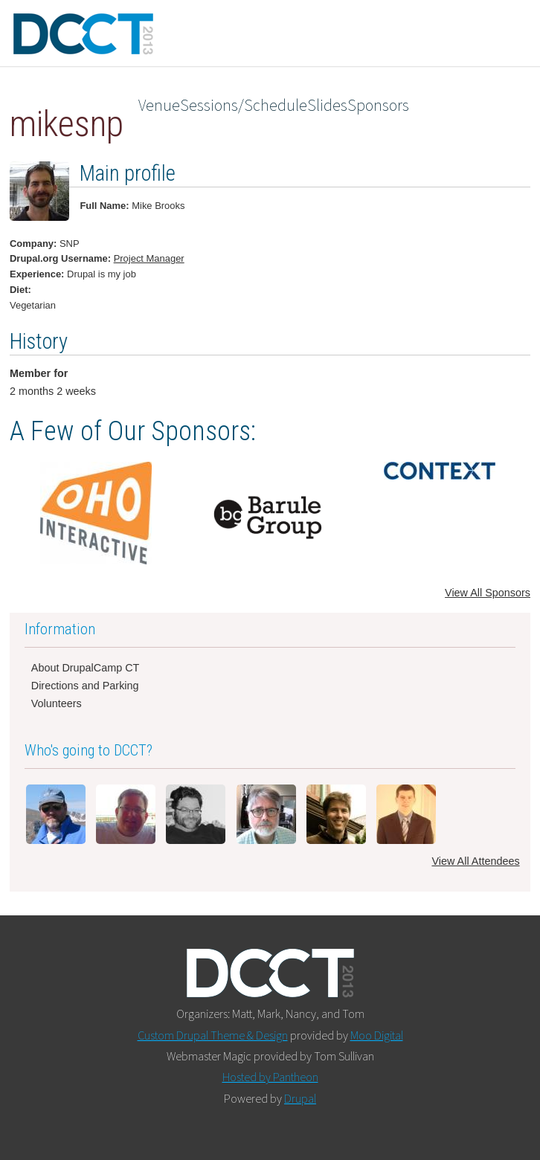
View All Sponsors (487, 593)
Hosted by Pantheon (270, 1076)
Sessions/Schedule (243, 105)
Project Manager (149, 258)
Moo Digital (376, 1035)
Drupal (300, 1098)
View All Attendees (475, 861)
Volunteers (56, 703)
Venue (159, 105)
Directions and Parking (85, 686)
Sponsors (378, 105)
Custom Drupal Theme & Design (213, 1035)
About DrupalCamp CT (85, 668)
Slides (327, 105)
